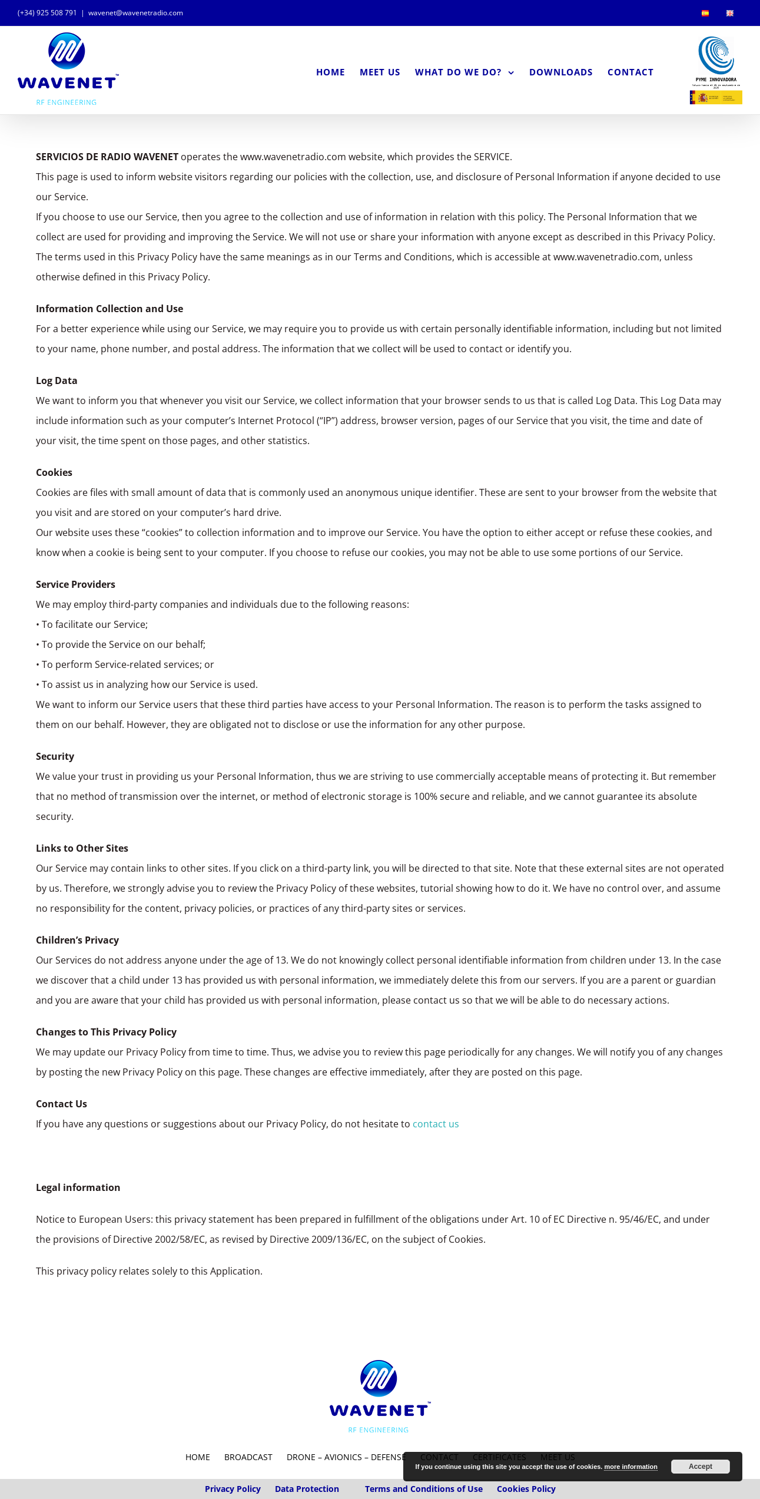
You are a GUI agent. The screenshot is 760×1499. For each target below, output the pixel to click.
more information (630, 1466)
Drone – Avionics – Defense (348, 1489)
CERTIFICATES (499, 1489)
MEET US (557, 1489)
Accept (700, 1466)
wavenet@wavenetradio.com (135, 13)
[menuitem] (705, 13)
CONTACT (439, 1489)
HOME (197, 1489)
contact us (436, 1156)
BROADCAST (248, 1489)
